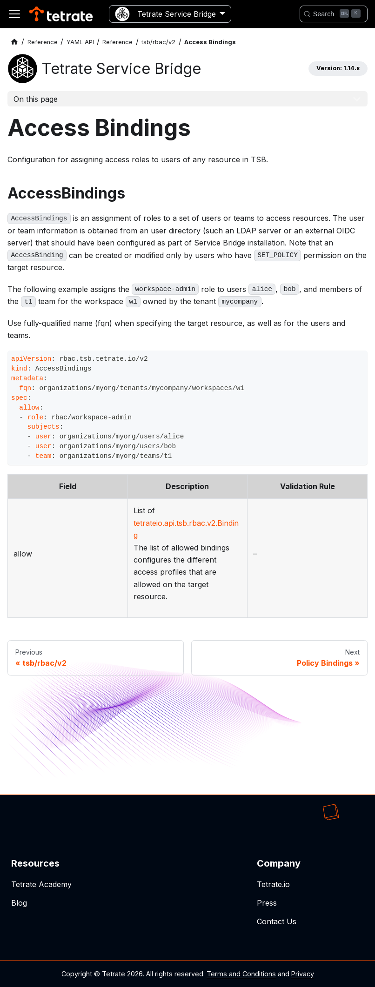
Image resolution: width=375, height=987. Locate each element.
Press (267, 903)
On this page (35, 99)
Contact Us (276, 921)
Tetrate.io (273, 884)
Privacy (302, 974)
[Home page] (14, 42)
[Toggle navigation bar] (14, 14)
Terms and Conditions (241, 974)
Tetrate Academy (41, 884)
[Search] (334, 14)
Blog (19, 903)
